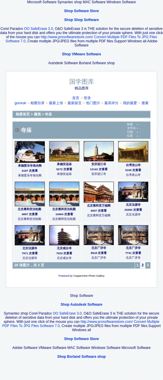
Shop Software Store (81, 11)
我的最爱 (130, 103)
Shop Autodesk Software (82, 304)
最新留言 (74, 103)
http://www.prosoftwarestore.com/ (67, 37)
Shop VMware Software (81, 54)
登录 (87, 98)
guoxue (20, 103)
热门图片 (93, 103)
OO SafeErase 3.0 (38, 29)
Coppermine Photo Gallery (88, 275)
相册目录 (37, 103)
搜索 (145, 103)
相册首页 (23, 114)
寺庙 (48, 114)
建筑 (37, 114)
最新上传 (56, 103)
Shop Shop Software (81, 20)
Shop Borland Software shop (81, 357)
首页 (75, 98)
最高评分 (111, 103)
